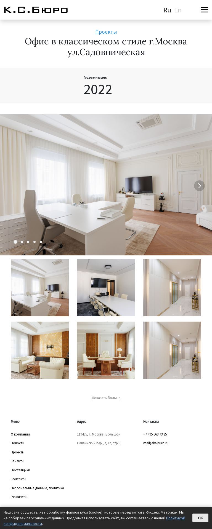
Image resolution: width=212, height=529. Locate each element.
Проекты (106, 31)
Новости (17, 443)
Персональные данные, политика (37, 488)
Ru (167, 9)
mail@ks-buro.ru (155, 443)
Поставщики (20, 470)
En (178, 9)
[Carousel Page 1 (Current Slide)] (15, 242)
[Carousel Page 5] (41, 242)
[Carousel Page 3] (28, 242)
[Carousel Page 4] (34, 242)
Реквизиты (19, 497)
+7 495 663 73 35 (155, 434)
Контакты (18, 479)
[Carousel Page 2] (22, 242)
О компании (20, 434)
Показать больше (106, 398)
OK (200, 517)
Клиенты (17, 461)
